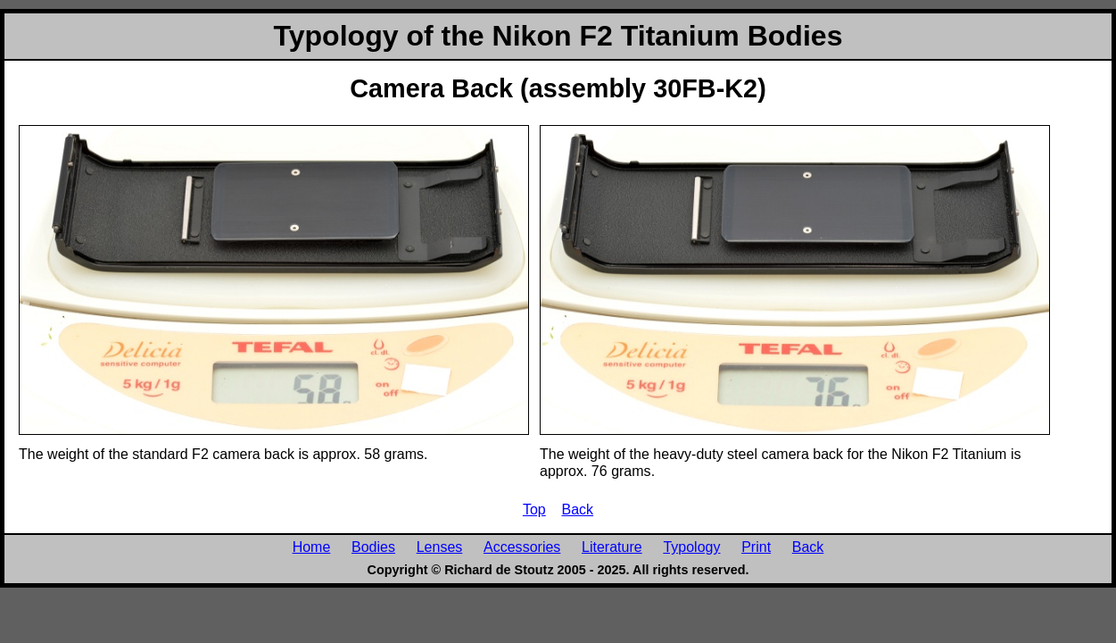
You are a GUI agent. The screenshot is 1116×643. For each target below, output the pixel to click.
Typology (691, 547)
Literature (612, 547)
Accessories (522, 547)
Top (534, 509)
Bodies (373, 547)
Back (578, 509)
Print (756, 547)
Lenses (440, 547)
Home (312, 547)
